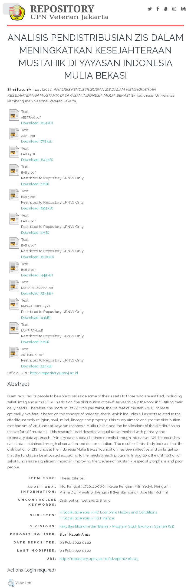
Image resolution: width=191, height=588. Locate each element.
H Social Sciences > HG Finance (87, 518)
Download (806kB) (37, 257)
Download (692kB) (37, 208)
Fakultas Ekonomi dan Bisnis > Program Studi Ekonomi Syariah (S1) (117, 526)
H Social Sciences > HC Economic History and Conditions (108, 512)
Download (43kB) (36, 317)
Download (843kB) (37, 159)
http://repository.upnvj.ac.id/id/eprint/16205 (99, 558)
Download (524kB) (37, 293)
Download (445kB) (37, 275)
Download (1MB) (35, 184)
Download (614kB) (37, 123)
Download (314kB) (36, 366)
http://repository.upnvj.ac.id (54, 373)
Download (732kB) (36, 141)
